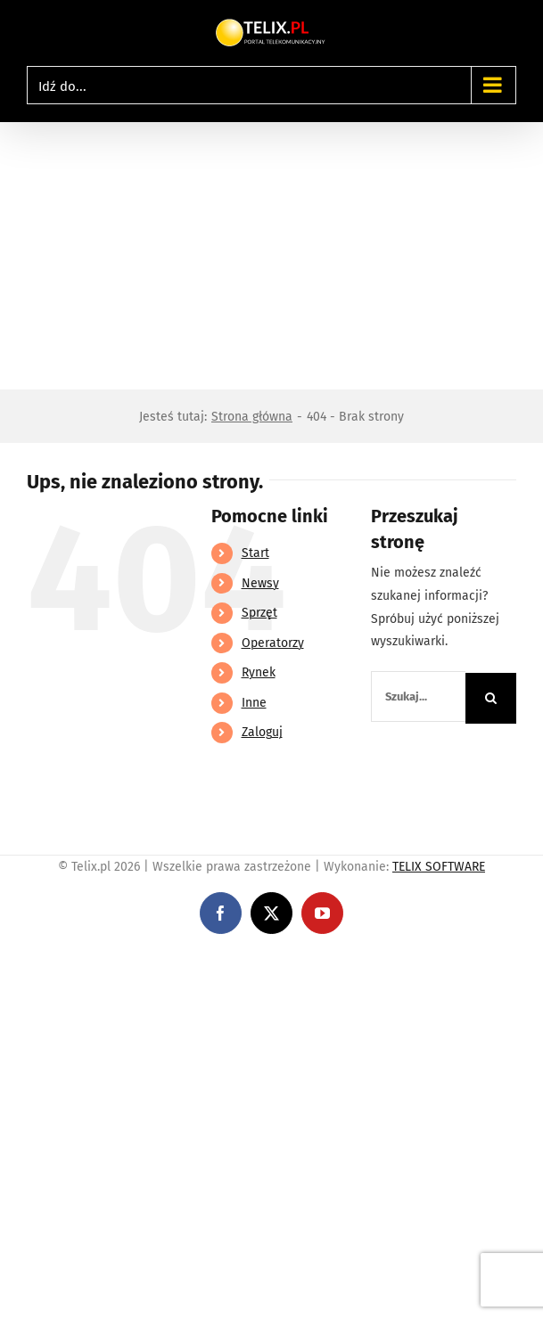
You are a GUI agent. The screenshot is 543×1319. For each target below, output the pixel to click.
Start (255, 553)
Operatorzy (273, 643)
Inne (254, 702)
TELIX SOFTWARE (438, 866)
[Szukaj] (490, 698)
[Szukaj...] (418, 696)
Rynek (259, 672)
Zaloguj (262, 732)
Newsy (260, 583)
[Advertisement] (271, 256)
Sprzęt (259, 612)
